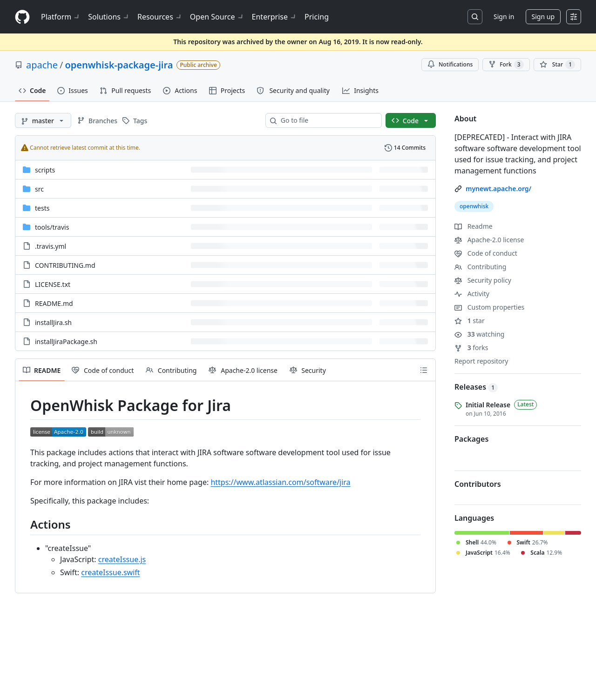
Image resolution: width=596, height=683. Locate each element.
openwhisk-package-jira (119, 65)
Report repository (481, 361)
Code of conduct (485, 253)
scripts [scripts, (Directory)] (45, 170)
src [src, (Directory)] (39, 189)
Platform (61, 17)
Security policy (482, 280)
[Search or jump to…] (475, 17)
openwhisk (474, 206)
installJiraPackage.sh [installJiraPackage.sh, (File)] (66, 341)
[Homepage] (22, 17)
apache (42, 65)
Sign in (504, 16)
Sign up (543, 16)
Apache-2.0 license (489, 239)
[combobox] (327, 120)
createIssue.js (122, 559)
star (469, 320)
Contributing (480, 266)
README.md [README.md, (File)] (54, 303)
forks (471, 347)
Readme (473, 226)
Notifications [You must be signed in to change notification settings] (450, 64)
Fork (505, 64)
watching (479, 334)
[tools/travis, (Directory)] (52, 227)
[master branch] (43, 120)
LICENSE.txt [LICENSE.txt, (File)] (52, 284)
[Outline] (424, 370)
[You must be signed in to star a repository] (557, 64)
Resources (160, 17)
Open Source (217, 17)
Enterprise (274, 17)
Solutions (109, 17)
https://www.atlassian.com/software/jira (280, 482)
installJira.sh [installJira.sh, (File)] (53, 322)
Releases (476, 387)
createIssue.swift (110, 572)
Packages (471, 439)
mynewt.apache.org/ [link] (498, 188)
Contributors (477, 484)
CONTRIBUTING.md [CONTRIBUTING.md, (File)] (65, 265)
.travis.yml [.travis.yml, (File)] (50, 246)
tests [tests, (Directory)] (42, 208)
